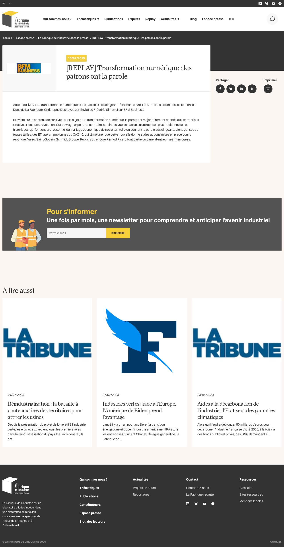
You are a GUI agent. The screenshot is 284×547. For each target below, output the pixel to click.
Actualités (168, 19)
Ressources (248, 479)
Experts (134, 19)
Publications (113, 19)
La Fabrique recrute (200, 494)
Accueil (7, 38)
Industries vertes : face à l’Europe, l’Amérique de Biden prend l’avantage (139, 410)
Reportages (141, 494)
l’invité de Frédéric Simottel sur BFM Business (111, 110)
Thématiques (86, 19)
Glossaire (246, 488)
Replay (150, 19)
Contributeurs (90, 505)
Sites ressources (251, 494)
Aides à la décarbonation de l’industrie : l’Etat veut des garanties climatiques (236, 410)
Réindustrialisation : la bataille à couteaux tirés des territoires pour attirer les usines (45, 410)
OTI (231, 19)
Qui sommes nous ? (93, 479)
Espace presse (213, 19)
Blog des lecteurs (92, 522)
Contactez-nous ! (198, 488)
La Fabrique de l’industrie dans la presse (63, 38)
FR (3, 3)
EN (10, 3)
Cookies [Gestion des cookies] (276, 541)
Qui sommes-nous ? (57, 19)
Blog (193, 19)
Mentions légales (251, 501)
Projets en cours (144, 488)
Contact (192, 479)
